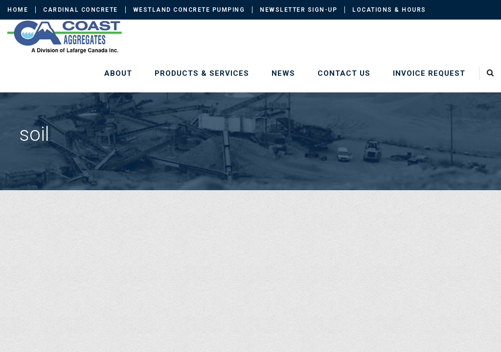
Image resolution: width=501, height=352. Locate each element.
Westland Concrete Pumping (189, 9)
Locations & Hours (389, 9)
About (118, 73)
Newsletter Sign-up (298, 9)
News (283, 73)
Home (17, 9)
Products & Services (202, 73)
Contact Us (344, 73)
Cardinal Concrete (80, 9)
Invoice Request (429, 73)
